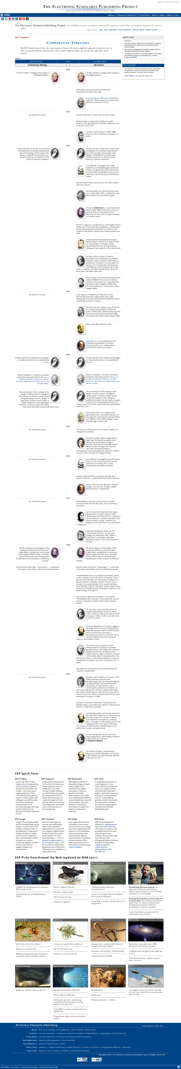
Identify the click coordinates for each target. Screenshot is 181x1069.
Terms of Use (45, 1050)
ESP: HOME (5, 1067)
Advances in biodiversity (26, 949)
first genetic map (52, 842)
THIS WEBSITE (125, 30)
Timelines (144, 15)
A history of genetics (62, 902)
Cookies (65, 1050)
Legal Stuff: (32, 1050)
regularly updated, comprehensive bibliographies (102, 847)
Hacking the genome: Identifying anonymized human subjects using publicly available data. (68, 1002)
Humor (63, 1044)
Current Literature (47, 1037)
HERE (135, 57)
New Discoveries (83, 1037)
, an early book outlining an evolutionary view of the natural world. (32, 380)
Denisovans (96, 995)
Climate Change (23, 966)
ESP (100, 30)
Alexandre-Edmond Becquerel (97, 98)
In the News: (31, 1037)
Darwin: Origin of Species (64, 887)
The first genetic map (63, 897)
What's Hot (173, 15)
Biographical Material (111, 1047)
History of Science (91, 1047)
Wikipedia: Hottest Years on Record (31, 990)
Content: (33, 1033)
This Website (63, 1030)
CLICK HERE (129, 76)
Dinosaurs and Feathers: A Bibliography (107, 951)
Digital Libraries (74, 1047)
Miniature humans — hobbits (103, 1000)
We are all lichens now (63, 949)
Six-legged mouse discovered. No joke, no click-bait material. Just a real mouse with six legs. (146, 992)
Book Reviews (68, 1040)
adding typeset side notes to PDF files (106, 825)
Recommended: (30, 1040)
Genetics (43, 1047)
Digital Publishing (57, 1047)
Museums (127, 1047)
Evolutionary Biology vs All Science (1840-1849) (39, 1067)
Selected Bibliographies (50, 1040)
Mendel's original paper (52, 840)
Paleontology (97, 920)
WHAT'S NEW (138, 30)
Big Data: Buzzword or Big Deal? (67, 990)
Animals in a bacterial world (65, 954)
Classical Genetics (127, 15)
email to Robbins (75, 847)
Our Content (50, 1030)
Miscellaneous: (30, 1044)
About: (35, 1030)
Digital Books (92, 1033)
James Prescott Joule (94, 341)
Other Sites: (31, 1047)
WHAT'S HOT (151, 30)
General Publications (48, 1044)
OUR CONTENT (110, 30)
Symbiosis (57, 920)
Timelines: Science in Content (71, 1033)
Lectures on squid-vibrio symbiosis (68, 944)
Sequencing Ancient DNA (101, 956)
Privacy (56, 1050)
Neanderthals (97, 990)
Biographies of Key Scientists (113, 1033)
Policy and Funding (66, 1037)
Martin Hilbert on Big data (64, 995)
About (111, 15)
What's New (158, 15)
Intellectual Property (80, 1050)
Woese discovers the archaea (28, 944)
